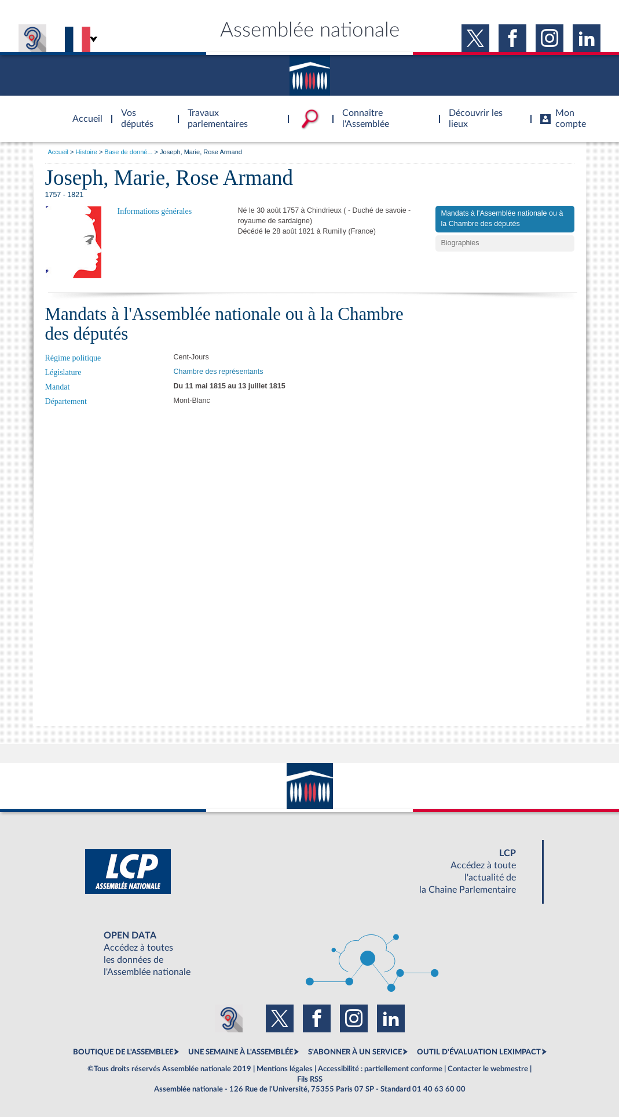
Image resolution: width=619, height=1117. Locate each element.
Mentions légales (285, 1068)
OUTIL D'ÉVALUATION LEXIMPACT (479, 1052)
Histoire (86, 151)
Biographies (460, 243)
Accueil (58, 151)
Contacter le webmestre (488, 1068)
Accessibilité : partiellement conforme (380, 1068)
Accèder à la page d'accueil (83, 112)
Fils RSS (310, 1079)
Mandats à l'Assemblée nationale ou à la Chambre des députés (502, 218)
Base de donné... (128, 151)
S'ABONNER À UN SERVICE (355, 1052)
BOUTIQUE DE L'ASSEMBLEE (123, 1052)
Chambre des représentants (218, 372)
